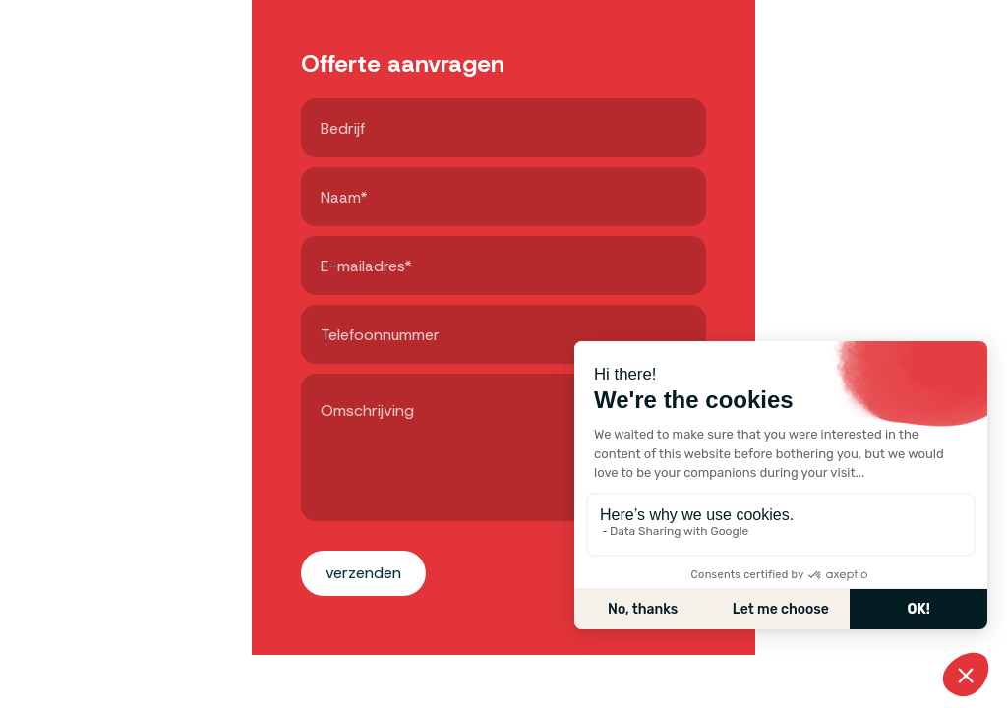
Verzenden (363, 572)
